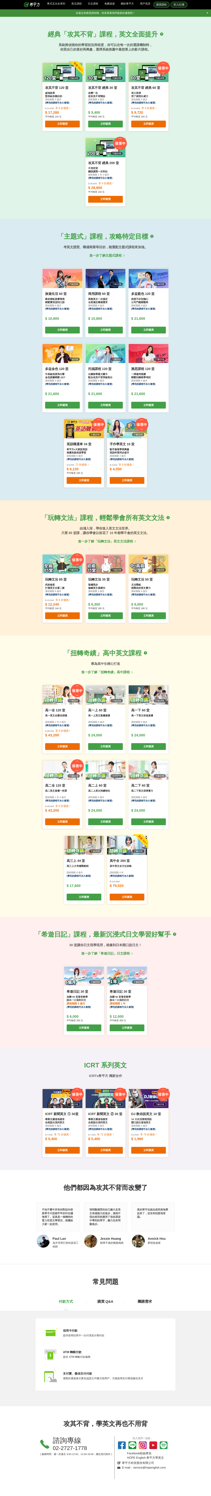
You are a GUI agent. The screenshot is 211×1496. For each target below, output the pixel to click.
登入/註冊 (178, 4)
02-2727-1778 (70, 1448)
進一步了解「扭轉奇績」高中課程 (105, 672)
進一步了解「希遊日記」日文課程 (105, 953)
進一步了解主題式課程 (105, 255)
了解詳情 (73, 81)
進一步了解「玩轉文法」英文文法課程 (105, 541)
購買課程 (161, 4)
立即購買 (62, 126)
